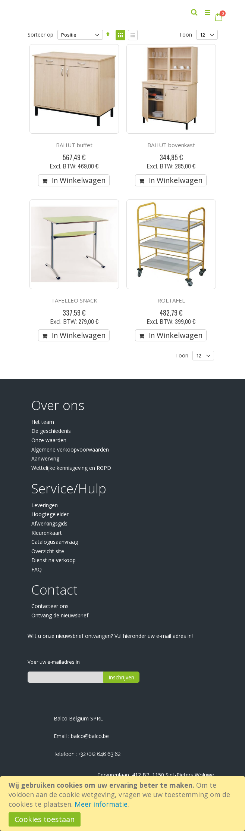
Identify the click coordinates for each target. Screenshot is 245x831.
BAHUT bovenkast (171, 145)
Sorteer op (40, 34)
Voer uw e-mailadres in (54, 661)
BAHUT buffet (74, 145)
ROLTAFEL (171, 300)
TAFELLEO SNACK (74, 300)
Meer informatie (101, 804)
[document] (124, 804)
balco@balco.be (90, 735)
